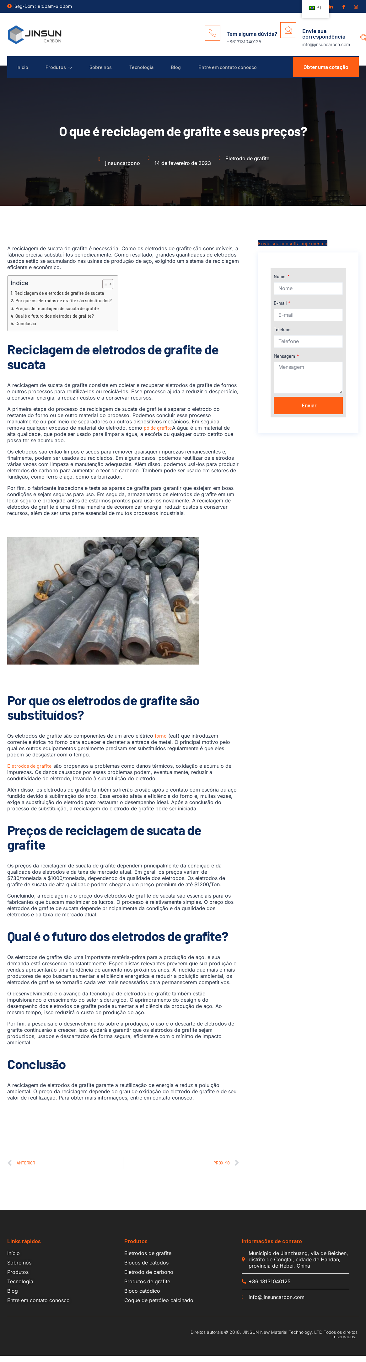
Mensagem (285, 362)
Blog (182, 70)
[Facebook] (343, 6)
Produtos (60, 70)
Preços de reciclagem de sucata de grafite (57, 314)
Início (23, 70)
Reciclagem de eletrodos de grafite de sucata (59, 299)
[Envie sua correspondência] (288, 30)
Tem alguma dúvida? (252, 33)
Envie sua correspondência (323, 33)
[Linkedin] (330, 6)
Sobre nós (104, 70)
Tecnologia (146, 70)
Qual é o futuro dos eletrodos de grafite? (54, 322)
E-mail (281, 309)
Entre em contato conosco (235, 70)
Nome (280, 282)
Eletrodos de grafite (29, 772)
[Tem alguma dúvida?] (212, 33)
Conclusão (25, 329)
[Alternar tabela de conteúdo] (105, 290)
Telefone (282, 335)
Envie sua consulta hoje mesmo (292, 249)
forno (161, 742)
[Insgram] (356, 6)
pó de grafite (158, 434)
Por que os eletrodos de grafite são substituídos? (63, 307)
